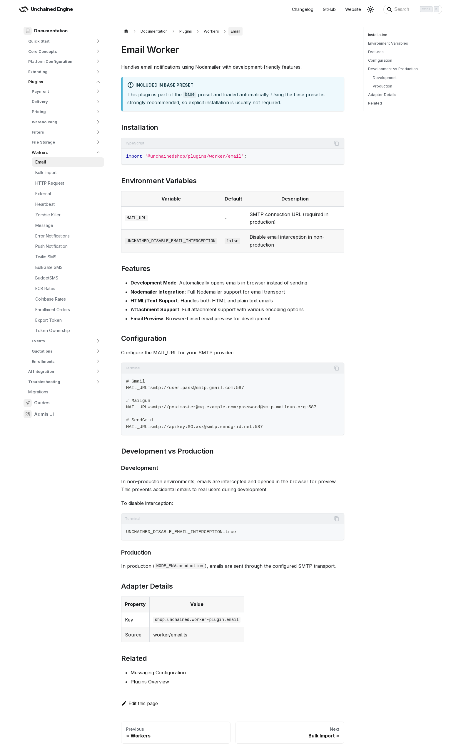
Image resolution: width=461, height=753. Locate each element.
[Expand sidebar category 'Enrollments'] (98, 361)
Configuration (380, 60)
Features (376, 52)
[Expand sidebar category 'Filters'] (98, 132)
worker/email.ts (170, 635)
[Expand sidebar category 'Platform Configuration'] (98, 61)
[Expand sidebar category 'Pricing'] (98, 111)
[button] (64, 71)
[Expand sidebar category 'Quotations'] (98, 351)
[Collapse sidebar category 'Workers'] (98, 152)
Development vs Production (393, 69)
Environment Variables (388, 43)
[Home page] (126, 31)
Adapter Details (382, 94)
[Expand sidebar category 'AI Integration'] (98, 371)
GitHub (329, 9)
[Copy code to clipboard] (336, 143)
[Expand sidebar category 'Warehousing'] (98, 122)
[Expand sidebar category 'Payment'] (98, 91)
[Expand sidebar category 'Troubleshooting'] (98, 381)
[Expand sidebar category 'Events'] (98, 341)
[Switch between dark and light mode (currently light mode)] (370, 9)
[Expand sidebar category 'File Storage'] (98, 142)
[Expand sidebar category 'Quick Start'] (98, 41)
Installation (377, 35)
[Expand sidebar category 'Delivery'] (98, 101)
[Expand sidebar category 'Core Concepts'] (98, 51)
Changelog (302, 9)
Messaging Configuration (158, 672)
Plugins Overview (150, 682)
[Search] (412, 9)
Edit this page (139, 703)
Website (353, 9)
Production (382, 86)
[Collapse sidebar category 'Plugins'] (98, 81)
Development (385, 77)
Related (375, 103)
